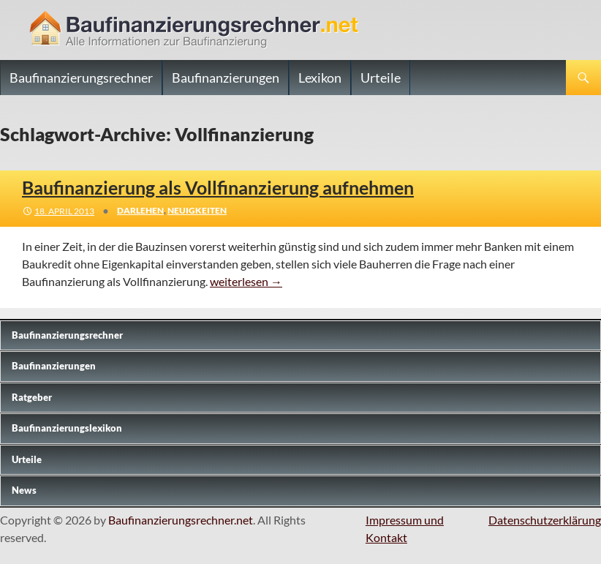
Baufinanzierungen (225, 77)
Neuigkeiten (197, 210)
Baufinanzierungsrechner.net (180, 520)
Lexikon (319, 77)
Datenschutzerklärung (544, 520)
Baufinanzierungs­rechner (67, 335)
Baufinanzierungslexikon (67, 428)
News (24, 490)
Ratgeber (32, 397)
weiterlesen (246, 281)
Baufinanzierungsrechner (81, 77)
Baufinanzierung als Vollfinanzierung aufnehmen (218, 187)
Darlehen (140, 210)
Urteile (380, 77)
